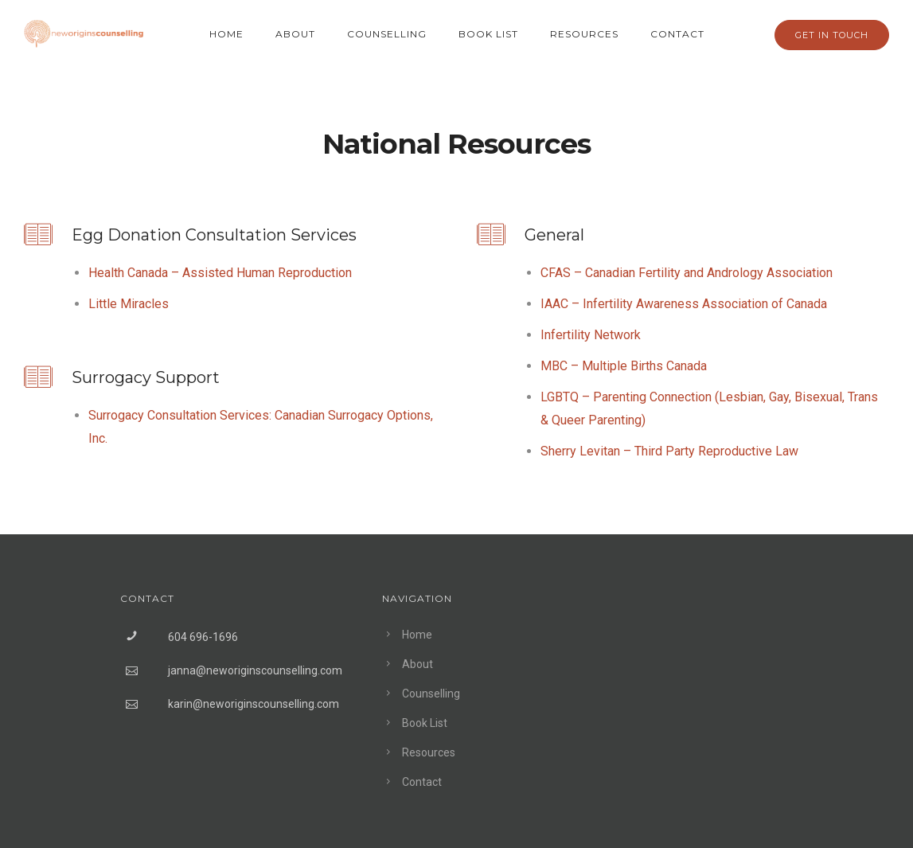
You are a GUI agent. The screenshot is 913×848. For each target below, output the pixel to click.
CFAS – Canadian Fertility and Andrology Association (686, 272)
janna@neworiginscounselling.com (255, 670)
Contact (677, 34)
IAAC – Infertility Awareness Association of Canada (683, 303)
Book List (488, 34)
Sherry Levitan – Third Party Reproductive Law (669, 451)
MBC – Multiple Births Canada (623, 365)
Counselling (387, 34)
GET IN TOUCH (831, 35)
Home (226, 34)
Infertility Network (590, 334)
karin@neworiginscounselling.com (253, 704)
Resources (584, 34)
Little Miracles (128, 303)
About (295, 34)
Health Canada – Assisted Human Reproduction (220, 272)
